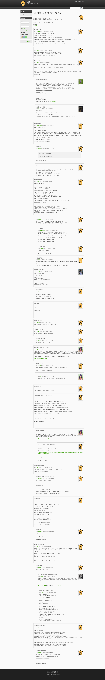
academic (38, 499)
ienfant (39, 259)
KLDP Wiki (38, 8)
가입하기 (23, 28)
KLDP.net (46, 8)
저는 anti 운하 (37, 29)
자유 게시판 (43, 11)
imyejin (41, 576)
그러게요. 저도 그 (39, 289)
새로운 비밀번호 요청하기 (26, 30)
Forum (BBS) (24, 8)
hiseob (38, 50)
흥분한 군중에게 (37, 124)
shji (37, 349)
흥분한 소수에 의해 (38, 320)
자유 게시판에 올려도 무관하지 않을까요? (43, 395)
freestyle (38, 305)
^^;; (38, 375)
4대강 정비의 (37, 498)
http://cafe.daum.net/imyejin (62, 583)
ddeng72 (38, 467)
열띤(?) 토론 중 (39, 364)
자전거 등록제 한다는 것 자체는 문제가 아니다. (48, 574)
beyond (38, 181)
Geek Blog (31, 8)
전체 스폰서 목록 (47, 674)
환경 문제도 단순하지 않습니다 (42, 79)
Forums (36, 11)
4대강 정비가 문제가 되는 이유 (40, 625)
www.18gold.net (53, 101)
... (34, 48)
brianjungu (39, 626)
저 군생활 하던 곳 (39, 258)
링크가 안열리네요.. (40, 430)
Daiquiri (39, 148)
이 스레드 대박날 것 (38, 329)
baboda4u (38, 396)
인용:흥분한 (38, 146)
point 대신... (39, 529)
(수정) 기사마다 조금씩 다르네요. (46, 590)
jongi (37, 546)
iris (38, 81)
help (83, 1)
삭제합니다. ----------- (39, 303)
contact (79, 1)
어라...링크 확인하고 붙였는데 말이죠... (46, 444)
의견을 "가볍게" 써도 (39, 270)
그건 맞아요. (40, 228)
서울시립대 (56, 671)
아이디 (22, 21)
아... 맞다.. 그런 (41, 247)
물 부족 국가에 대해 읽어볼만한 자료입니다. (45, 476)
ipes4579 (38, 271)
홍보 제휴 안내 (28, 41)
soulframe (38, 31)
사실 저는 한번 (37, 60)
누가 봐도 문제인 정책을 (41, 650)
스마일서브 (56, 672)
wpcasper (40, 478)
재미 (39, 11)
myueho (38, 322)
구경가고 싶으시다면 (40, 107)
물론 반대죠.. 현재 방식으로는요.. (41, 347)
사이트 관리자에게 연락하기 (55, 674)
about (76, 1)
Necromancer (39, 125)
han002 (39, 108)
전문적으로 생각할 (38, 180)
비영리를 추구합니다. (40, 338)
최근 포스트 (24, 14)
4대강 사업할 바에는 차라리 (40, 545)
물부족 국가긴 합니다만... (39, 466)
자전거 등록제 (39, 565)
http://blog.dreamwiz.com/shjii (40, 358)
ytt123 (37, 14)
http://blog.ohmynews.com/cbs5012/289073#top (70, 413)
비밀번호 (23, 25)
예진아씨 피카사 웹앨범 (42, 583)
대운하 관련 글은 (37, 386)
